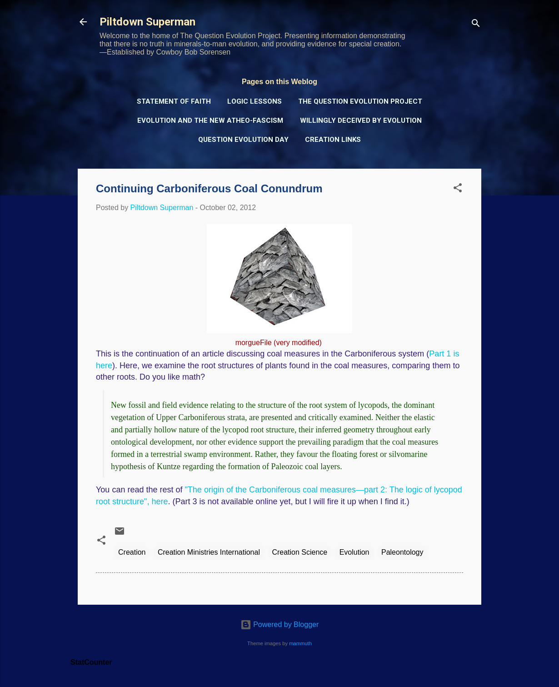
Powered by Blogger (279, 624)
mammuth (300, 643)
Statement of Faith (174, 101)
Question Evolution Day (243, 139)
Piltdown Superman (147, 21)
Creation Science (299, 552)
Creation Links (333, 139)
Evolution (354, 552)
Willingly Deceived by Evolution (361, 120)
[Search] (475, 25)
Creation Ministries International (209, 552)
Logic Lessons (254, 101)
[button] (457, 189)
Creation (131, 552)
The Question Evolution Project (360, 101)
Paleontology (402, 552)
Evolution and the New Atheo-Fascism (210, 120)
